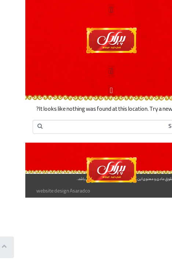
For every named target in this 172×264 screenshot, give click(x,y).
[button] (86, 10)
